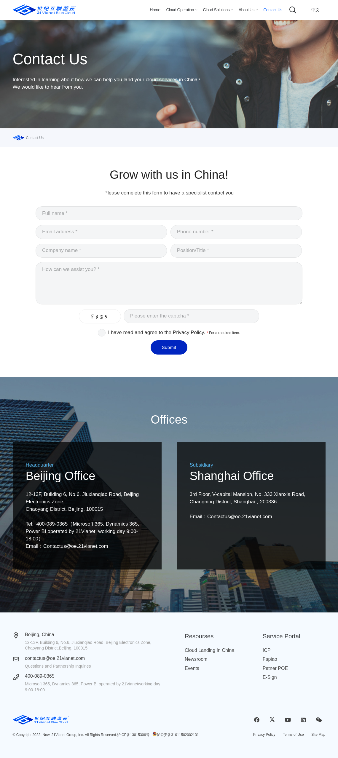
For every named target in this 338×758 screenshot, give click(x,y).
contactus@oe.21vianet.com (55, 658)
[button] (195, 9)
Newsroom (196, 659)
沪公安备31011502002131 (178, 735)
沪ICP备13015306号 (133, 735)
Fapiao (270, 659)
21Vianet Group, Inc (67, 735)
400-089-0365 (40, 676)
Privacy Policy (264, 735)
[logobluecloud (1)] (44, 10)
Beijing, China (39, 634)
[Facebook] (257, 720)
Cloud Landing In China (209, 650)
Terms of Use (293, 735)
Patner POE (275, 668)
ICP (267, 650)
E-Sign (270, 677)
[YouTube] (287, 720)
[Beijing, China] (19, 636)
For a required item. (223, 333)
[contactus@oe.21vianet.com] (19, 659)
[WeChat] (319, 720)
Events (192, 668)
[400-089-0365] (19, 677)
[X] (272, 720)
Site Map (318, 735)
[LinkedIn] (303, 720)
